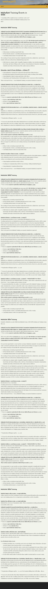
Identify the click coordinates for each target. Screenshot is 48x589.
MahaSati (9, 2)
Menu (24, 6)
